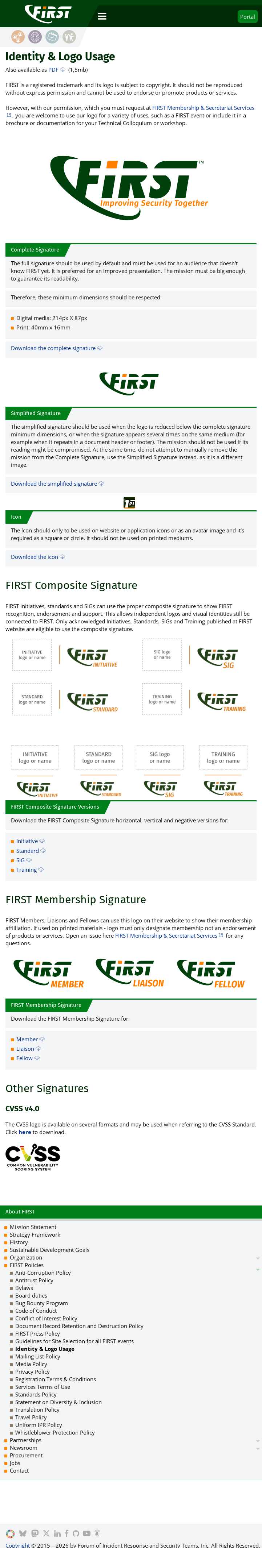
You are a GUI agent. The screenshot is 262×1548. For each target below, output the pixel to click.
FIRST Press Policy (37, 1333)
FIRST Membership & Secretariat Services (166, 935)
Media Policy (31, 1364)
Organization (26, 1257)
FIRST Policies (27, 1265)
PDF (53, 69)
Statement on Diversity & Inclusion (58, 1402)
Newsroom (23, 1447)
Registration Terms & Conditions (55, 1379)
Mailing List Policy (37, 1356)
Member (27, 1039)
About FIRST (20, 1211)
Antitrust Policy (34, 1280)
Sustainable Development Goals (49, 1249)
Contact (19, 1470)
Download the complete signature (53, 348)
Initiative (27, 840)
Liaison (25, 1048)
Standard (27, 850)
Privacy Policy (32, 1371)
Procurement (26, 1455)
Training (26, 869)
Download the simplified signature (54, 483)
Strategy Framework (35, 1234)
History (19, 1242)
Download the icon (34, 556)
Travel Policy (31, 1417)
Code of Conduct (36, 1310)
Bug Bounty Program (41, 1303)
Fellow (24, 1058)
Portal (247, 16)
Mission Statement (33, 1226)
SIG (20, 860)
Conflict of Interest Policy (46, 1318)
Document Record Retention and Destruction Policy (79, 1325)
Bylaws (24, 1287)
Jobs (15, 1462)
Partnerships (25, 1440)
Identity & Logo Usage (44, 1348)
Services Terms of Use (42, 1386)
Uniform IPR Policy (38, 1424)
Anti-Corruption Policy (43, 1272)
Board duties (31, 1295)
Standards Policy (36, 1394)
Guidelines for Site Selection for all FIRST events (74, 1341)
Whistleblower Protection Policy (55, 1432)
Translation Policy (37, 1409)
